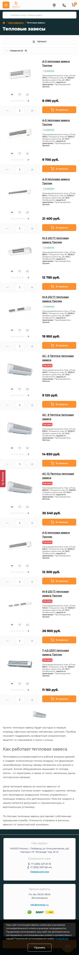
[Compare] (27, 94)
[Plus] (32, 110)
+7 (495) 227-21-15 (40, 863)
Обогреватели (16, 22)
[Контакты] (64, 5)
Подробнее (62, 938)
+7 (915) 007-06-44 (41, 867)
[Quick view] (12, 94)
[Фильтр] (3, 478)
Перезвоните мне (39, 871)
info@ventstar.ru (39, 904)
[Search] (6, 15)
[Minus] (7, 110)
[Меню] (6, 5)
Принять (39, 947)
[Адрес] (54, 5)
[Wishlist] (19, 94)
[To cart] (59, 109)
